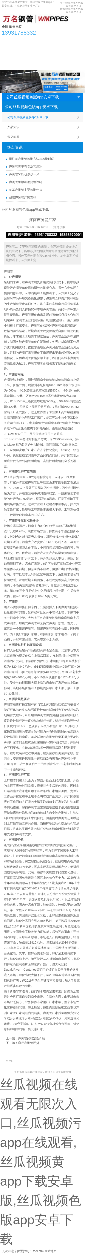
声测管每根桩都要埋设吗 (25, 182)
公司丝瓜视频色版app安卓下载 (32, 97)
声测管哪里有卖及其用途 (25, 166)
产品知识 (13, 127)
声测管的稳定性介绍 (31, 1038)
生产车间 (73, 48)
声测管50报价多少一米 (24, 174)
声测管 (8, 271)
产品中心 (21, 39)
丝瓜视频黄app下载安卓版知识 (24, 48)
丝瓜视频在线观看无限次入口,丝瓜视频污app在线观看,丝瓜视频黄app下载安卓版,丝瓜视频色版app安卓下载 (40, 1161)
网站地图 (51, 1251)
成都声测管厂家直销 (22, 197)
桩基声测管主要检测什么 (25, 189)
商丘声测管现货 (28, 1043)
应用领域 (56, 48)
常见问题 (13, 137)
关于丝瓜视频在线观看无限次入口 (71, 5)
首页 (7, 39)
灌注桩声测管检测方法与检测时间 (31, 159)
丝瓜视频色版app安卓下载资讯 (52, 39)
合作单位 (10, 57)
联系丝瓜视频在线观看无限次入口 (71, 11)
